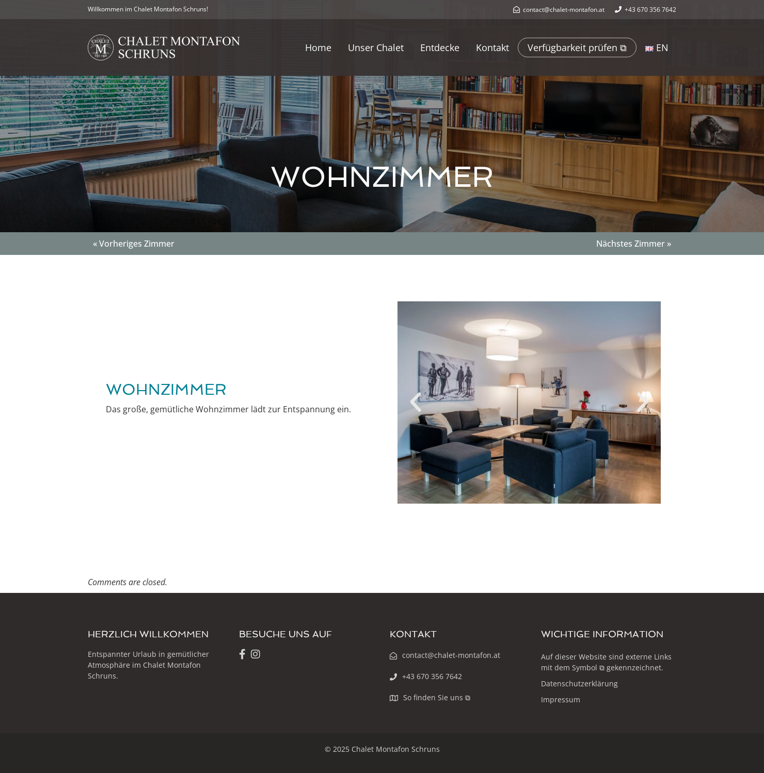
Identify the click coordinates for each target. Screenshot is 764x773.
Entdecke (439, 47)
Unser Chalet (376, 47)
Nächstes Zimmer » (633, 243)
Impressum (560, 699)
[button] (415, 402)
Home (318, 47)
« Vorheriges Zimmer (133, 243)
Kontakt (492, 47)
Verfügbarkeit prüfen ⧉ (577, 47)
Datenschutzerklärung (579, 683)
